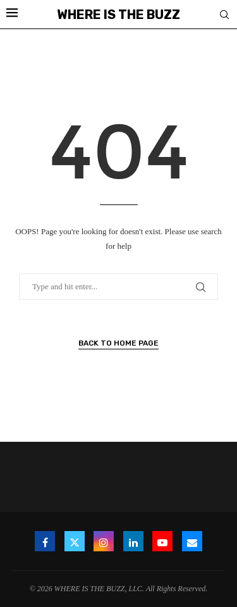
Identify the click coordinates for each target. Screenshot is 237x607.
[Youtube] (162, 541)
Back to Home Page (118, 343)
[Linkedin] (133, 541)
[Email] (192, 541)
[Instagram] (104, 541)
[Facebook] (45, 541)
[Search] (224, 15)
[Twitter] (74, 541)
